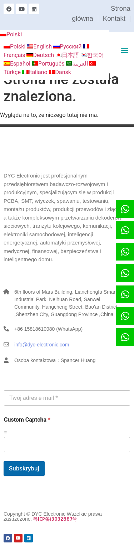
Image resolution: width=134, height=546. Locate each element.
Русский (68, 46)
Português (49, 63)
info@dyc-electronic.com (41, 344)
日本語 (67, 55)
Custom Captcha (27, 419)
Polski (11, 34)
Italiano (35, 72)
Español (18, 63)
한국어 (92, 55)
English (40, 46)
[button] (124, 50)
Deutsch (40, 55)
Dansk (60, 72)
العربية (77, 63)
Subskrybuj (24, 468)
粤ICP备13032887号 (55, 519)
